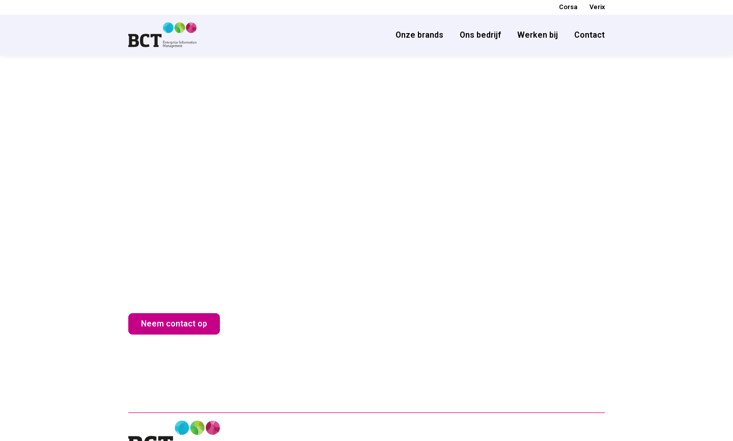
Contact (589, 35)
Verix (597, 7)
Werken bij (537, 35)
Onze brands (419, 35)
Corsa (568, 7)
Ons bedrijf (480, 35)
